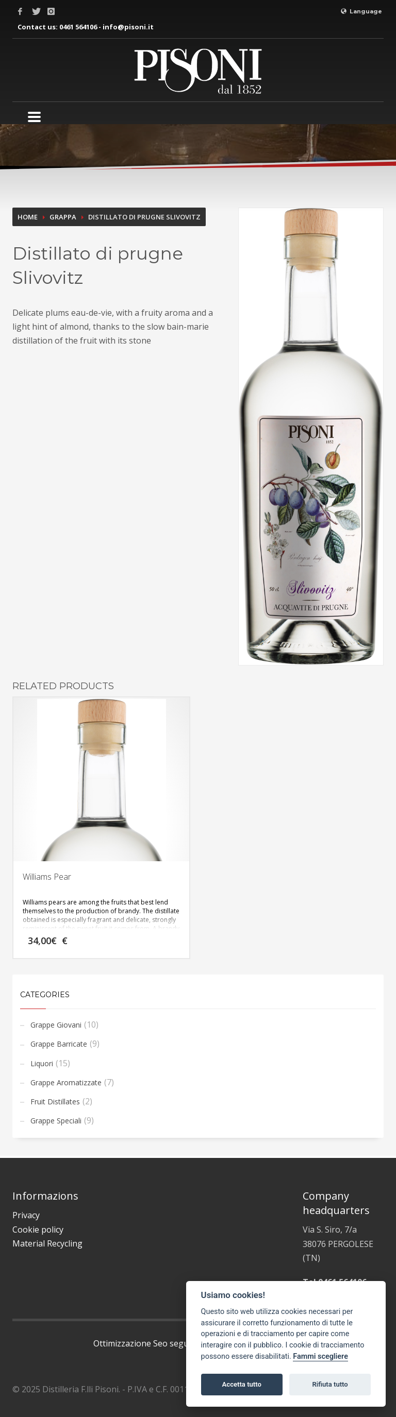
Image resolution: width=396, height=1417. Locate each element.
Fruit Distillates (55, 1101)
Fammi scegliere (320, 1356)
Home (28, 216)
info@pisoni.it (128, 26)
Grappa (63, 216)
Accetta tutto (241, 1384)
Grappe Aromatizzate (66, 1082)
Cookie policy (37, 1229)
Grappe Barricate (58, 1044)
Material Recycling (47, 1243)
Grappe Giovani (55, 1025)
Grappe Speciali (55, 1120)
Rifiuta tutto (330, 1384)
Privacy (26, 1215)
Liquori (41, 1063)
